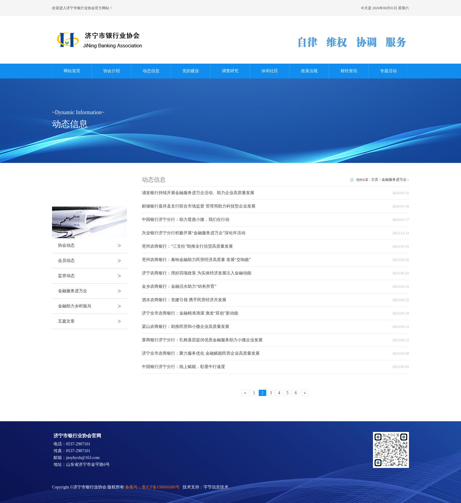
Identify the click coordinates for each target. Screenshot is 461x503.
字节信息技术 (215, 487)
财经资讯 (349, 71)
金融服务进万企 (92, 291)
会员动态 (92, 260)
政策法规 (309, 71)
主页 (374, 179)
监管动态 (92, 275)
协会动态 (92, 245)
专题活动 (388, 71)
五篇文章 (92, 321)
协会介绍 (111, 71)
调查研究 (230, 71)
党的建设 (190, 71)
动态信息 (151, 71)
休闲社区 (269, 71)
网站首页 (72, 71)
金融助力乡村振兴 (92, 306)
